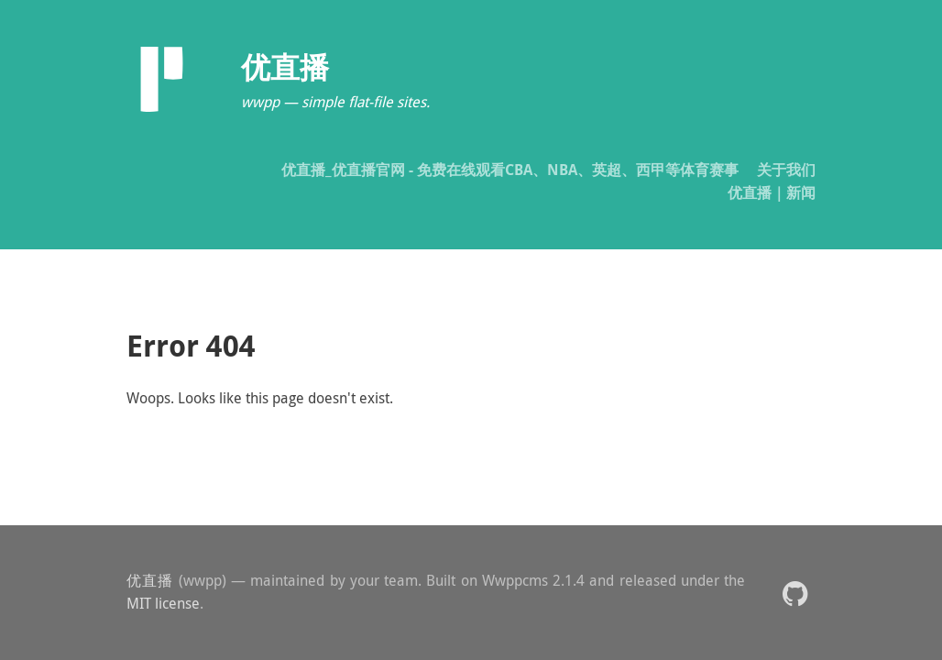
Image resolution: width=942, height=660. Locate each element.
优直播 (150, 580)
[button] (795, 592)
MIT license (163, 603)
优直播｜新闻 (772, 192)
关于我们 (786, 170)
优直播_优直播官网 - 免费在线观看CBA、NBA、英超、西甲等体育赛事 (510, 170)
